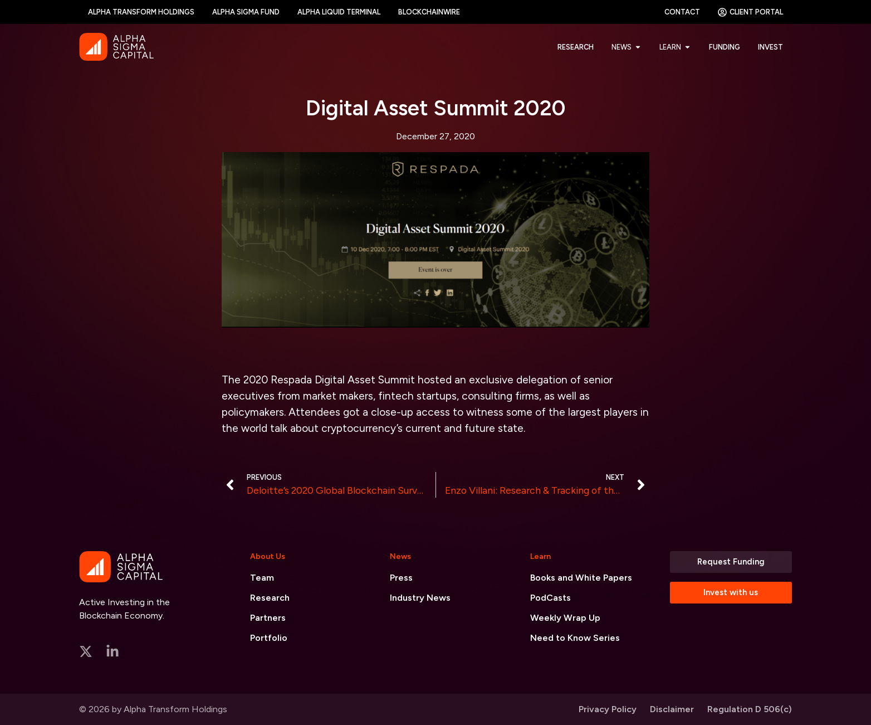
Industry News (420, 597)
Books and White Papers (581, 577)
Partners (268, 617)
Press (401, 577)
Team (262, 577)
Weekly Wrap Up (565, 617)
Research (270, 597)
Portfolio (268, 637)
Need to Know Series (575, 637)
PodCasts (550, 597)
